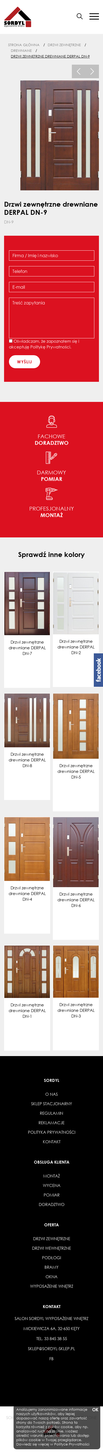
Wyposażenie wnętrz (51, 1286)
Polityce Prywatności (71, 1444)
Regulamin (51, 1113)
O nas (51, 1094)
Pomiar (52, 1195)
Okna (51, 1276)
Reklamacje (51, 1122)
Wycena (51, 1185)
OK (95, 1409)
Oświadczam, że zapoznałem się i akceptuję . (44, 343)
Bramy (51, 1267)
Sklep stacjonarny (51, 1103)
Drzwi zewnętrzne (51, 1238)
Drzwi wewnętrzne (51, 1248)
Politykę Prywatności (50, 346)
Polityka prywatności (51, 1132)
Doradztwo (52, 1204)
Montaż (51, 1176)
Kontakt (51, 1141)
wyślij (24, 361)
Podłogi (51, 1257)
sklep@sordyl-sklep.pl (51, 1348)
